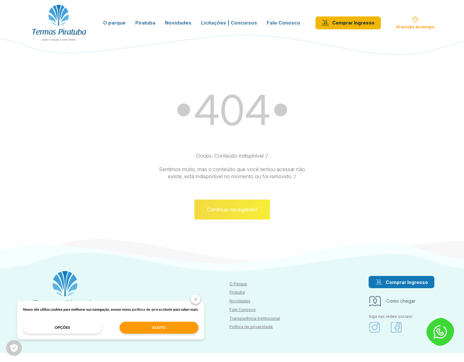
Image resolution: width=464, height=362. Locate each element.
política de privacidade (70, 309)
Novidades (178, 24)
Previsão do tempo (415, 24)
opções (50, 326)
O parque (114, 24)
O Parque (238, 292)
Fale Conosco (283, 24)
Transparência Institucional (254, 327)
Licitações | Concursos (229, 24)
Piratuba (145, 24)
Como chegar (391, 310)
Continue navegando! (232, 218)
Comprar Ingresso (348, 24)
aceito (102, 326)
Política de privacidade (251, 336)
